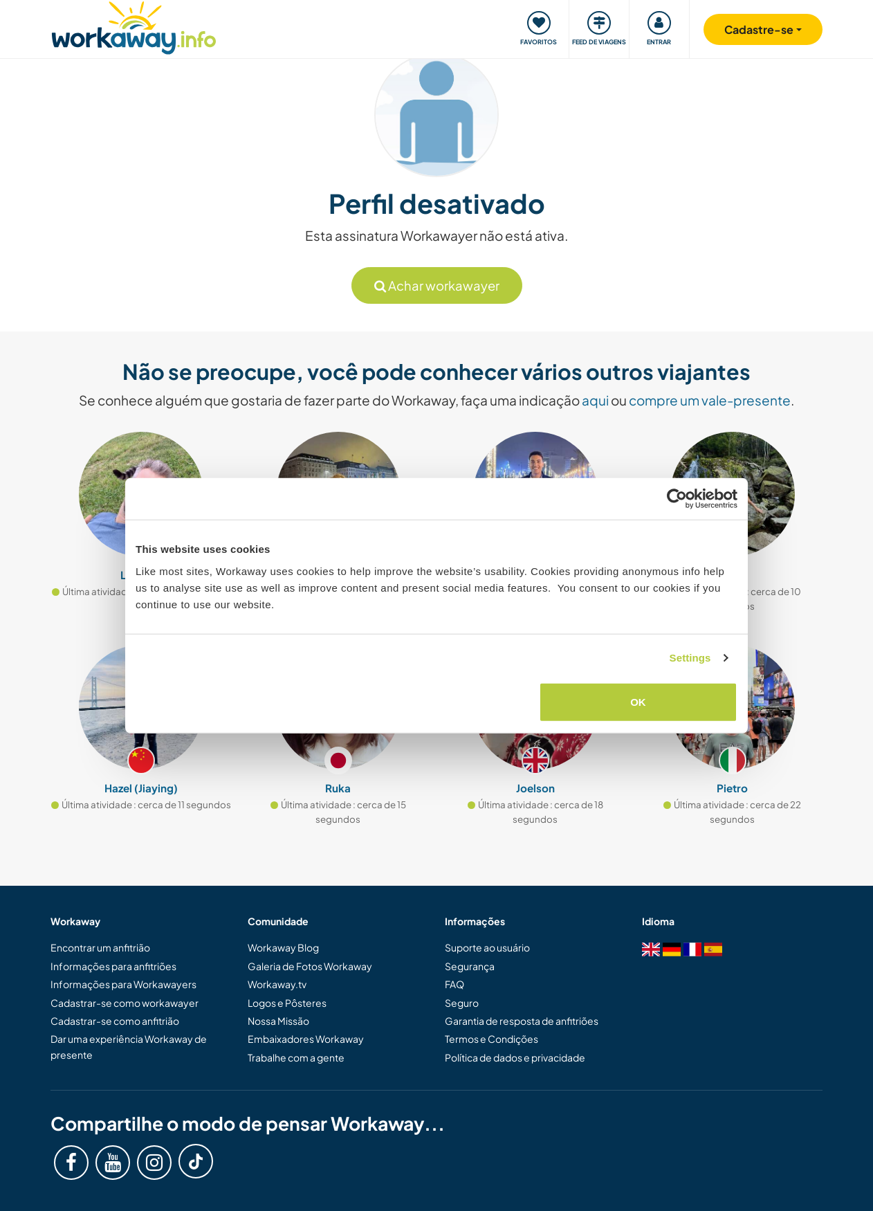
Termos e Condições (491, 1038)
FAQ (454, 984)
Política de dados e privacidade (515, 1057)
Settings (690, 658)
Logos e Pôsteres (287, 1002)
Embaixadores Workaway (306, 1038)
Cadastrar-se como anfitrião (114, 1020)
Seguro (462, 1002)
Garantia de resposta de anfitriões (521, 1020)
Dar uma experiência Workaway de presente (128, 1046)
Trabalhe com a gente (296, 1057)
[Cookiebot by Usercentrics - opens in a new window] (676, 499)
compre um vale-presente (710, 400)
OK (638, 701)
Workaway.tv (277, 984)
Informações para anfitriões (113, 966)
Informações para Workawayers (123, 984)
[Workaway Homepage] (133, 26)
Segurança (470, 966)
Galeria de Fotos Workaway (310, 966)
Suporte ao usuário (487, 947)
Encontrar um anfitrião (100, 947)
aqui (595, 400)
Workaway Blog (283, 947)
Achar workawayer (436, 285)
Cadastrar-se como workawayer (124, 1002)
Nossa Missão (278, 1020)
